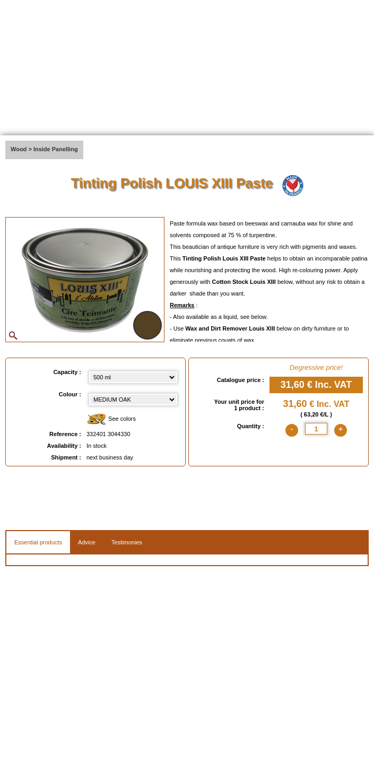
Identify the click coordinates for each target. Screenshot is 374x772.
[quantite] (316, 429)
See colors (111, 419)
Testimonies (126, 542)
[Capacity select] (133, 377)
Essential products (38, 542)
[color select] (133, 399)
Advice (86, 542)
